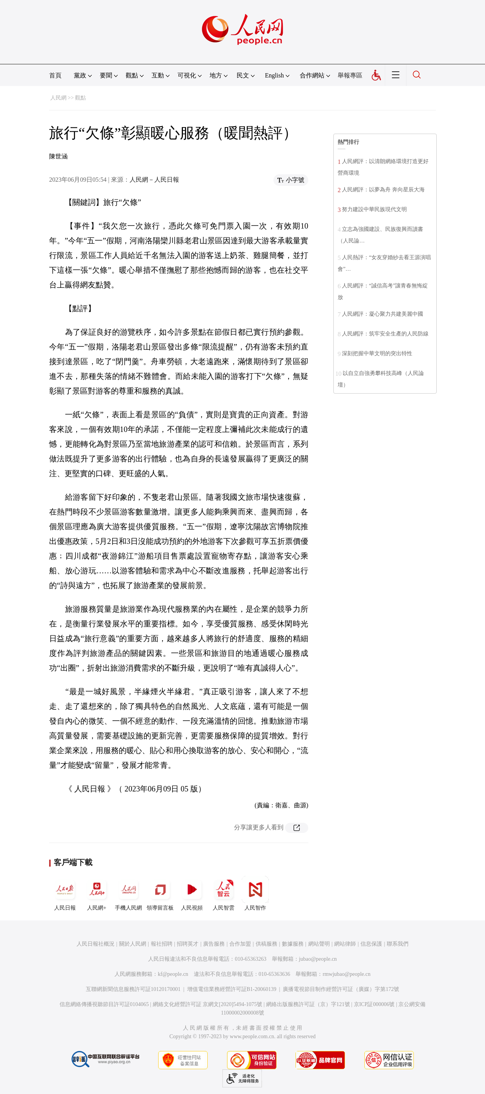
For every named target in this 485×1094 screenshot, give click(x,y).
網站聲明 (319, 944)
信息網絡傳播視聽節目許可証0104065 (104, 1004)
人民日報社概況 (95, 944)
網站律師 (345, 944)
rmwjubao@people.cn (347, 974)
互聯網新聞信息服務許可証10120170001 (133, 989)
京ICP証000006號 (374, 1004)
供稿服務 (266, 944)
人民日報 (65, 893)
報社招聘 (161, 944)
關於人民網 (132, 944)
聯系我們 (397, 944)
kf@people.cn (173, 974)
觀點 (80, 98)
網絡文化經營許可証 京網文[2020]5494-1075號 (208, 1004)
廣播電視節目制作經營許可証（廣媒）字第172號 (341, 989)
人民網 (58, 98)
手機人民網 (128, 893)
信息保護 (371, 944)
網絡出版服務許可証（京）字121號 (308, 1004)
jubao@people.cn (318, 959)
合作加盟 (240, 944)
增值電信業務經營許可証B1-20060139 (232, 989)
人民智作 (255, 893)
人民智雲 (223, 893)
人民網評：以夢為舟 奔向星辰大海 (383, 190)
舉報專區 (350, 75)
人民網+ (96, 893)
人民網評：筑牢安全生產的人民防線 (385, 334)
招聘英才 (187, 944)
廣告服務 (214, 944)
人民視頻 (191, 893)
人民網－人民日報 (154, 179)
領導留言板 (160, 893)
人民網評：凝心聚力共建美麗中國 (382, 314)
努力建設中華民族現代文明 (374, 209)
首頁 (55, 75)
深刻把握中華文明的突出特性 (377, 353)
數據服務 (293, 944)
